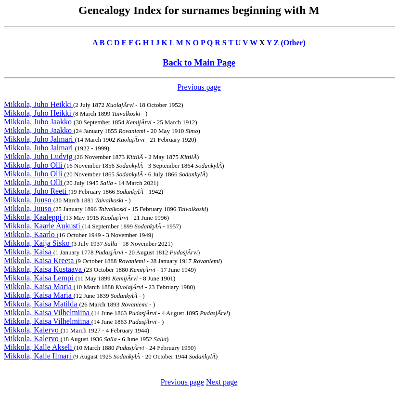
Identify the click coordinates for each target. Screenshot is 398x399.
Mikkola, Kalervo (32, 330)
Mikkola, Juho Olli (34, 165)
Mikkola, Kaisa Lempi (39, 278)
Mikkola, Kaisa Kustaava (44, 269)
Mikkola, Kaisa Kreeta (40, 260)
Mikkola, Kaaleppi (34, 217)
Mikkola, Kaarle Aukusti (43, 226)
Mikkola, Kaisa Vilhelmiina (47, 312)
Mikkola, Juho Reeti (36, 191)
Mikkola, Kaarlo (30, 234)
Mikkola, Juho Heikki (38, 104)
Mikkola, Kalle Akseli (39, 347)
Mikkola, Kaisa (28, 252)
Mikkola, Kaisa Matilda (41, 304)
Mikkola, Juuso (28, 200)
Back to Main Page (199, 62)
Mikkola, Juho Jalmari (39, 139)
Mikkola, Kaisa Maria (39, 286)
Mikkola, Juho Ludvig (39, 156)
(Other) (293, 43)
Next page (221, 382)
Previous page (198, 87)
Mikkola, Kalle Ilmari (38, 356)
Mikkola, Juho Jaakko (39, 122)
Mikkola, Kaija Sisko (37, 243)
